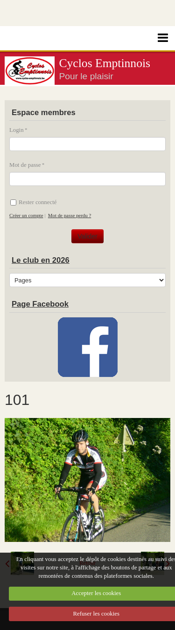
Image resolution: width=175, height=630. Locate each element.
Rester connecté (33, 202)
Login (16, 130)
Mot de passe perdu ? (69, 215)
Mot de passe (25, 165)
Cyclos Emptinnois (105, 63)
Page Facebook (40, 304)
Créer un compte (26, 215)
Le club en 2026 (41, 260)
